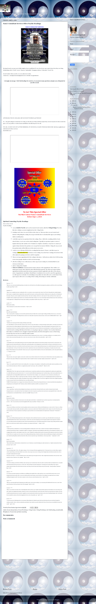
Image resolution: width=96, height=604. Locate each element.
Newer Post (7, 589)
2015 (73, 123)
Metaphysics (6, 511)
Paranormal (13, 511)
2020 (73, 114)
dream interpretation (12, 510)
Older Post (62, 589)
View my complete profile (76, 37)
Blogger (57, 599)
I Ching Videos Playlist (21, 265)
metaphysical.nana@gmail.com (17, 75)
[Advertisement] (34, 574)
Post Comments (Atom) (16, 593)
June (74, 105)
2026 (73, 101)
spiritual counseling (22, 511)
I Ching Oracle (32, 510)
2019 (73, 116)
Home (35, 589)
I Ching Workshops (41, 510)
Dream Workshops (23, 510)
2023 (73, 112)
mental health (59, 510)
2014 (73, 125)
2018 (73, 118)
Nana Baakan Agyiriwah (78, 35)
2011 (73, 128)
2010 (73, 130)
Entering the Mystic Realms (77, 89)
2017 (73, 121)
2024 (73, 103)
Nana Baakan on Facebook (77, 91)
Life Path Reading (50, 510)
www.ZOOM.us (29, 232)
